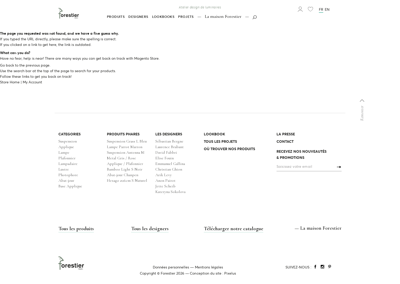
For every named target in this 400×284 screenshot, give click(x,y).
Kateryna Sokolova (170, 191)
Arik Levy (163, 174)
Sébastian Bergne (169, 141)
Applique (66, 146)
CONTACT (285, 141)
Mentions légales (209, 267)
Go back (7, 65)
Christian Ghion (168, 169)
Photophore (68, 174)
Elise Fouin (164, 158)
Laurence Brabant (169, 146)
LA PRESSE (286, 134)
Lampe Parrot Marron (124, 146)
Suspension (67, 141)
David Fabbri (166, 152)
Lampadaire (68, 163)
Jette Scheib (165, 186)
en (327, 9)
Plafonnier (67, 158)
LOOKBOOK (214, 134)
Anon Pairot (165, 180)
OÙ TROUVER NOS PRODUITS (229, 149)
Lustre (63, 169)
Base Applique (70, 186)
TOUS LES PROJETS (220, 141)
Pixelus (230, 273)
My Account (32, 82)
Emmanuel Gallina (170, 163)
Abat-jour (66, 180)
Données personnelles (171, 267)
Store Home (10, 82)
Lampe (63, 152)
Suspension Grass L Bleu (127, 141)
